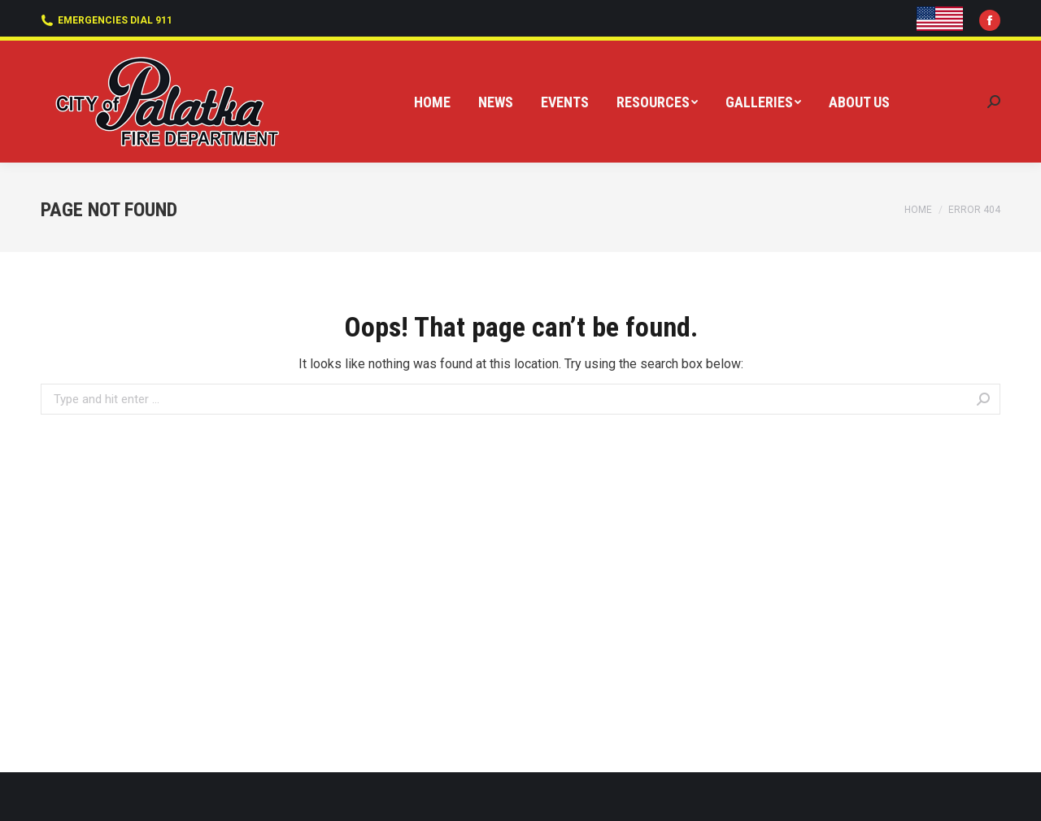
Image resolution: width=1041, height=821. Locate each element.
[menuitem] (432, 102)
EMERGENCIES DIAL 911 (106, 20)
